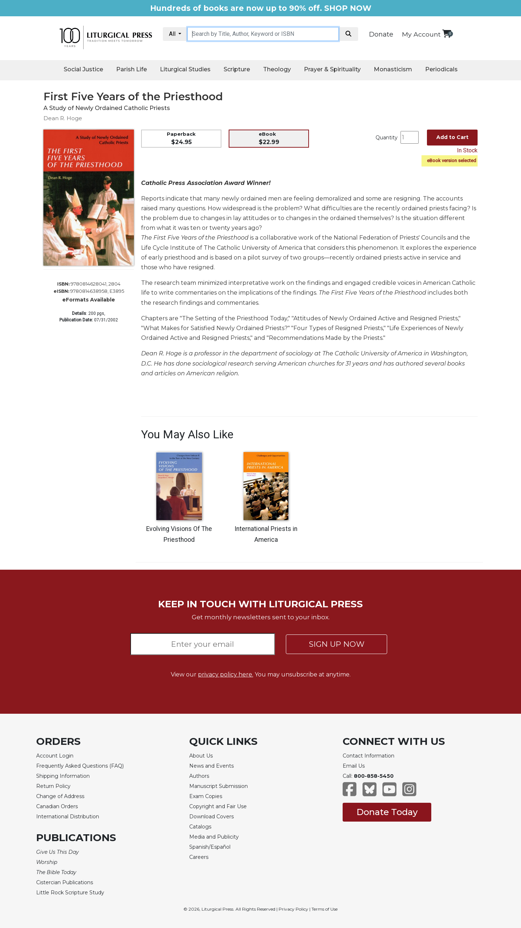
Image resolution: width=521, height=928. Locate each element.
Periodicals (441, 69)
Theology (277, 69)
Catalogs (200, 826)
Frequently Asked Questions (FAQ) (80, 766)
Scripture (237, 69)
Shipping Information (63, 776)
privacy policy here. (225, 674)
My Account (421, 34)
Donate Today (387, 812)
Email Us (354, 766)
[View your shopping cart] (446, 33)
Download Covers (211, 816)
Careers (198, 857)
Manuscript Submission (218, 786)
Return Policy (53, 786)
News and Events (211, 766)
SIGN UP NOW (336, 644)
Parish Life (131, 69)
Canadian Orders (57, 806)
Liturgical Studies (185, 69)
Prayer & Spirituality (332, 69)
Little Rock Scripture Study (70, 892)
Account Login (54, 755)
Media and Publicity (214, 837)
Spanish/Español (209, 847)
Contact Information (368, 755)
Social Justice (83, 69)
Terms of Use (325, 909)
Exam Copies (205, 796)
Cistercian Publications (64, 882)
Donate (381, 34)
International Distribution (67, 816)
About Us (201, 755)
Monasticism (393, 69)
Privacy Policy (293, 909)
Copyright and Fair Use (218, 806)
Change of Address (60, 796)
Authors (199, 776)
